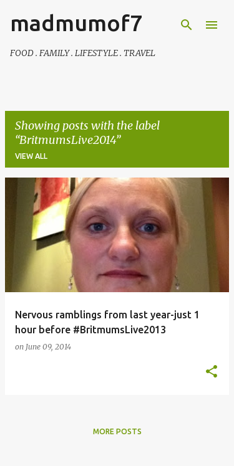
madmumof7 (76, 23)
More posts (117, 431)
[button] (211, 372)
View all (31, 156)
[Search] (186, 25)
